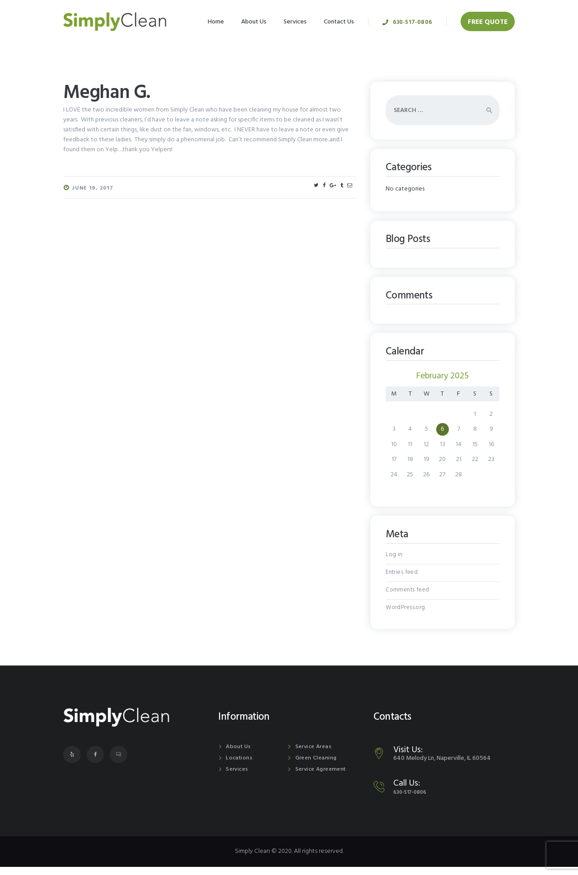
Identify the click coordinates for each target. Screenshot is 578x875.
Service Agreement (322, 777)
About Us (238, 754)
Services (237, 777)
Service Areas (314, 754)
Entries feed (402, 575)
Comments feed (407, 595)
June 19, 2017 (93, 188)
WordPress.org (405, 614)
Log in (394, 556)
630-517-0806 (412, 800)
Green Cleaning (316, 766)
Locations (239, 766)
